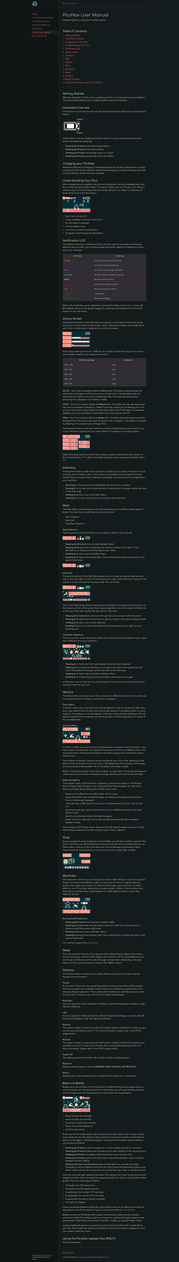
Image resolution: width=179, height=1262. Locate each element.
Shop (67, 66)
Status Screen (71, 52)
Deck (67, 59)
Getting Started (72, 35)
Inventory (69, 55)
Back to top (68, 1253)
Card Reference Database (42, 18)
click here (92, 943)
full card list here (127, 1210)
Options (69, 76)
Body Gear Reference (40, 25)
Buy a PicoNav (39, 36)
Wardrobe (70, 69)
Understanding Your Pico (77, 45)
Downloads (37, 29)
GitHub (106, 1257)
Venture (68, 62)
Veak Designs (81, 1257)
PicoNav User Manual (41, 32)
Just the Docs (46, 1255)
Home (34, 14)
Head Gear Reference (40, 21)
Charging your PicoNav (76, 42)
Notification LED (73, 49)
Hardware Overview (74, 39)
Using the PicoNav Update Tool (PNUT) (84, 83)
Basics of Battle (72, 79)
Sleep (68, 72)
